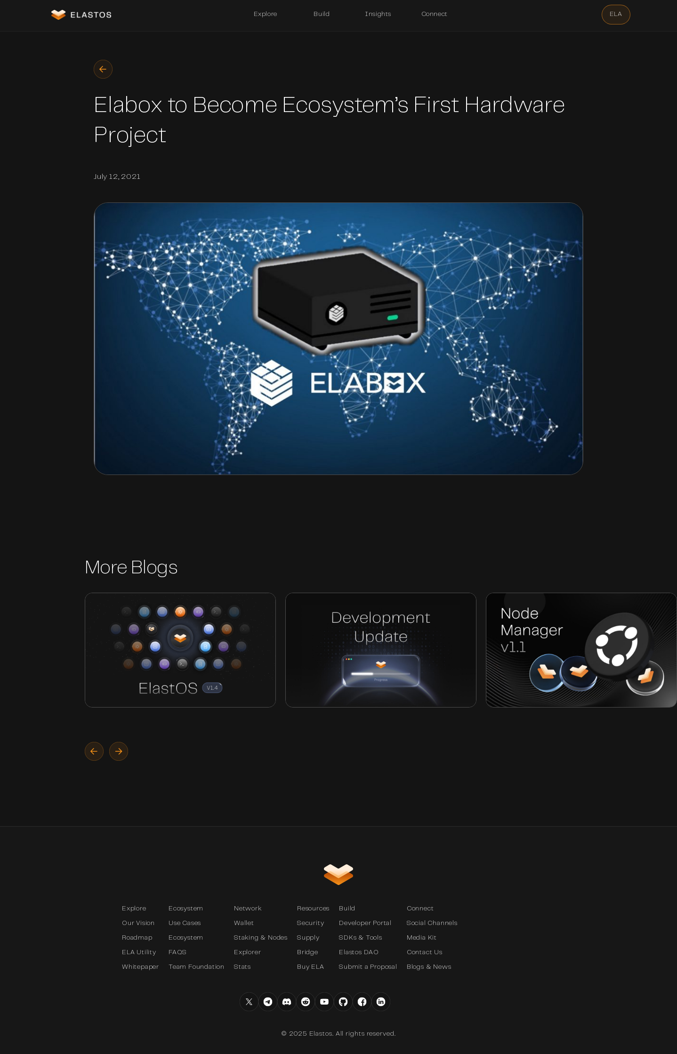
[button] (265, 14)
